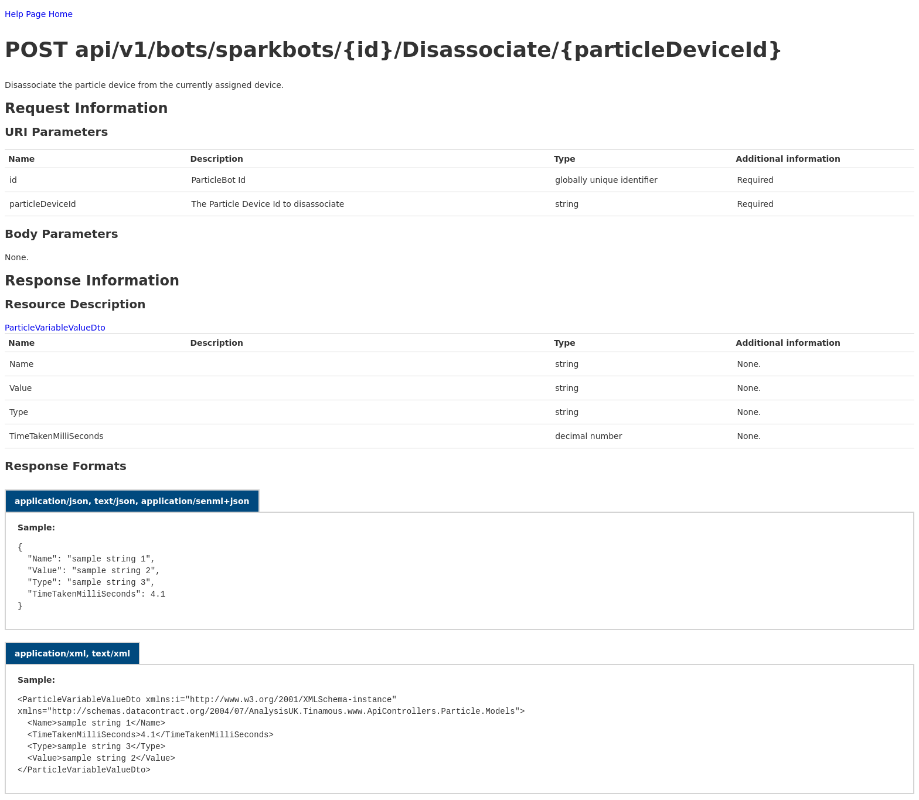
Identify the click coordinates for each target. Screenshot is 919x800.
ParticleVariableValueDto (55, 327)
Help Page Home (39, 14)
